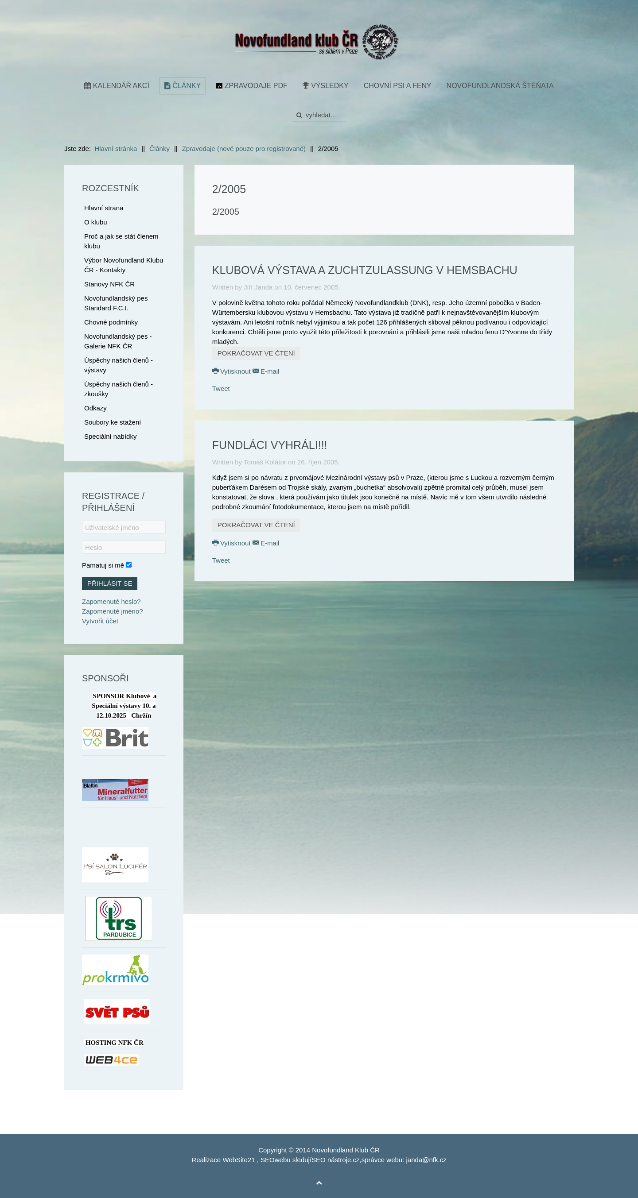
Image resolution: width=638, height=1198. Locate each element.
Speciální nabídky (110, 436)
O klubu (95, 222)
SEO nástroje (331, 1159)
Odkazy (95, 408)
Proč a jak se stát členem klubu (121, 241)
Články (182, 85)
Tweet (221, 388)
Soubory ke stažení (112, 422)
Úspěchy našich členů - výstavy (118, 365)
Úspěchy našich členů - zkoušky (118, 389)
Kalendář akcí (116, 85)
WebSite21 (238, 1159)
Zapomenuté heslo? (111, 601)
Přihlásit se (109, 583)
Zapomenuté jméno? (112, 611)
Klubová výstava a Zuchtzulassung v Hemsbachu (364, 270)
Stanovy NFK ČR (109, 284)
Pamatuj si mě (103, 565)
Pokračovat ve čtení (256, 353)
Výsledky (326, 85)
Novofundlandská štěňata (500, 85)
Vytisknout (232, 371)
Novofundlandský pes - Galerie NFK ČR (118, 341)
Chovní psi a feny (398, 85)
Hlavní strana (103, 208)
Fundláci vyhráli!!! (269, 445)
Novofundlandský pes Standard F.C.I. (116, 303)
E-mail (266, 371)
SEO (268, 1159)
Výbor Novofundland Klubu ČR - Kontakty (123, 265)
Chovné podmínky (111, 322)
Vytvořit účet (100, 621)
